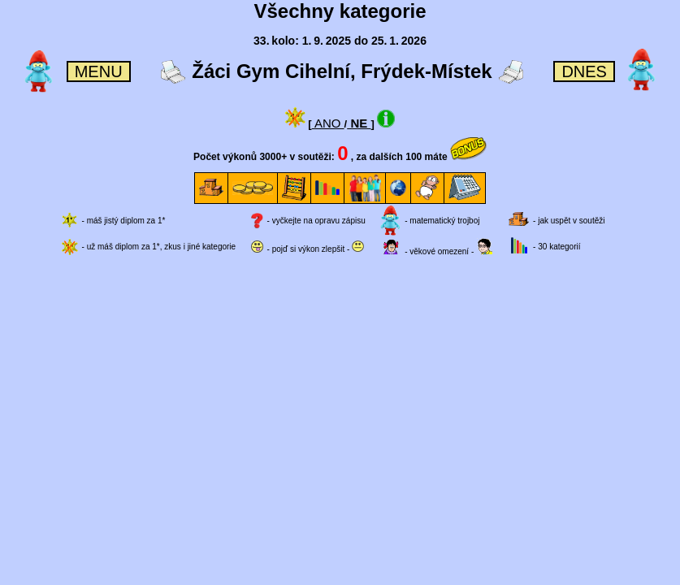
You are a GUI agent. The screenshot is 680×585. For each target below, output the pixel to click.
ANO (328, 123)
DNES (584, 71)
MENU (99, 71)
